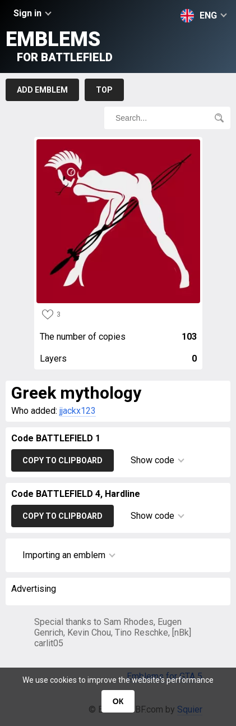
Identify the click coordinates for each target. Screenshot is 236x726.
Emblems (59, 46)
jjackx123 (77, 410)
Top (104, 89)
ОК (118, 701)
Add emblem (42, 89)
